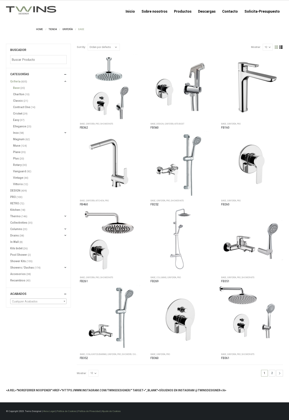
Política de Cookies (66, 411)
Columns (161, 277)
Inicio (130, 11)
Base (82, 124)
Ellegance (19, 126)
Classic (18, 100)
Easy (16, 120)
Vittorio (18, 184)
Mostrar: (256, 47)
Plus (16, 158)
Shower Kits (106, 124)
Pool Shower (18, 254)
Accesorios (18, 274)
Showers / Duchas (131, 354)
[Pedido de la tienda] (104, 47)
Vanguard (19, 171)
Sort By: (81, 47)
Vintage (18, 177)
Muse (16, 145)
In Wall (14, 241)
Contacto (230, 11)
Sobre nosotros (154, 11)
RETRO (14, 203)
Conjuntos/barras (96, 354)
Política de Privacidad (89, 411)
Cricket (17, 113)
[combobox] (38, 301)
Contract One (21, 107)
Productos (182, 11)
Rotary (17, 164)
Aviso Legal (49, 411)
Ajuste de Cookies (111, 411)
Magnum (19, 139)
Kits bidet (179, 124)
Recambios (17, 280)
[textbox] (38, 301)
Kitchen (100, 201)
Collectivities (18, 222)
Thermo (15, 216)
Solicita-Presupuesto (262, 11)
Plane (16, 152)
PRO (98, 124)
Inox (16, 132)
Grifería (90, 124)
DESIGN (160, 124)
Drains (14, 235)
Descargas (207, 11)
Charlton (18, 94)
